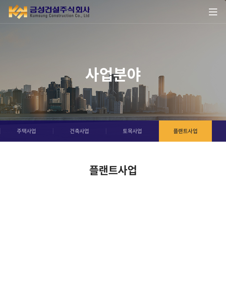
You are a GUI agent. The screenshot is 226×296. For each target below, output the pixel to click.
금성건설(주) (49, 12)
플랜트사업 (185, 131)
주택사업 (26, 131)
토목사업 (132, 131)
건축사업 (79, 131)
